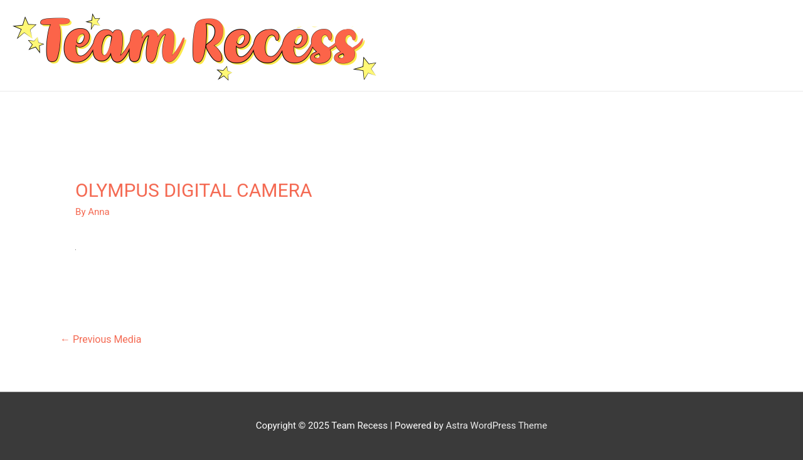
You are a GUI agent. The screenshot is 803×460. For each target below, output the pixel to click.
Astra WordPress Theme (496, 425)
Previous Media (100, 339)
